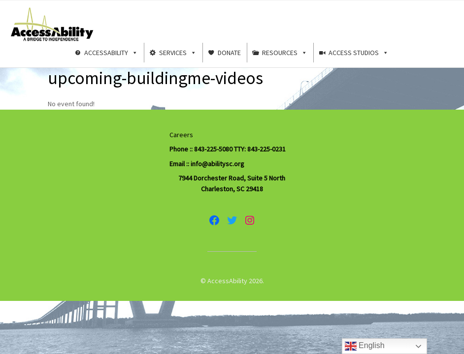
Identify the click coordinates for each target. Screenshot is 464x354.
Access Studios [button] (359, 52)
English (365, 346)
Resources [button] (284, 52)
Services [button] (178, 52)
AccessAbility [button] (111, 52)
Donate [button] (229, 52)
